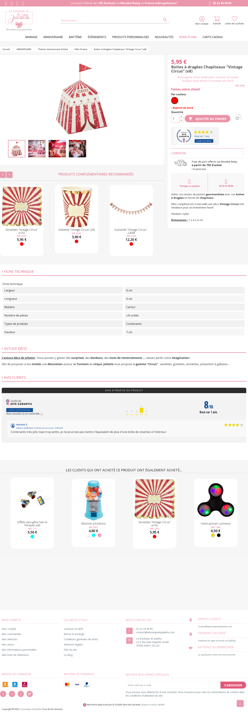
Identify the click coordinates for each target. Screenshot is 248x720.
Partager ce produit (190, 182)
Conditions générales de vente (81, 639)
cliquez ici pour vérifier (153, 704)
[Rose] (99, 535)
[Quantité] (175, 118)
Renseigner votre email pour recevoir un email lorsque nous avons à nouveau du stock (208, 79)
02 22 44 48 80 (219, 3)
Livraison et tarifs (73, 628)
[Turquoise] (32, 536)
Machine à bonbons (93, 523)
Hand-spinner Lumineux (216, 523)
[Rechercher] (114, 20)
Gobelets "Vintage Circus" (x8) (76, 230)
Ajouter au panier (207, 119)
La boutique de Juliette (31, 709)
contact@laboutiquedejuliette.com (155, 632)
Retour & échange (74, 634)
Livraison (207, 153)
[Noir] (218, 535)
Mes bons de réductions (15, 655)
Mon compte (9, 628)
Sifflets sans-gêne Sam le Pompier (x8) (32, 523)
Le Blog (68, 655)
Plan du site (70, 649)
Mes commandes (11, 634)
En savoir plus (199, 168)
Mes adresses (9, 639)
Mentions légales (73, 644)
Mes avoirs (8, 644)
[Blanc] (87, 535)
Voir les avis (203, 141)
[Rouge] (21, 244)
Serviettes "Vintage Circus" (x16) (22, 231)
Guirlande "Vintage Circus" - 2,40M (131, 231)
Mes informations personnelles (19, 649)
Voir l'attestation (19, 410)
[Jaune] (213, 535)
